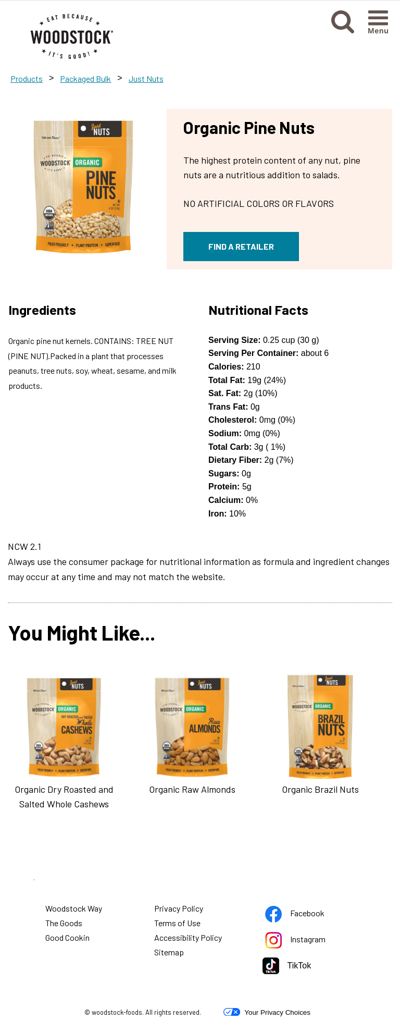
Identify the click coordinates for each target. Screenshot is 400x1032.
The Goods (63, 923)
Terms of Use (178, 924)
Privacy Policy (179, 909)
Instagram (296, 941)
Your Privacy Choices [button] (266, 1012)
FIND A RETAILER (241, 246)
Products (26, 78)
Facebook (296, 915)
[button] (342, 30)
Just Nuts (146, 78)
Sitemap (169, 952)
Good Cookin (67, 937)
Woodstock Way (73, 908)
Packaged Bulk (85, 78)
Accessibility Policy (188, 938)
